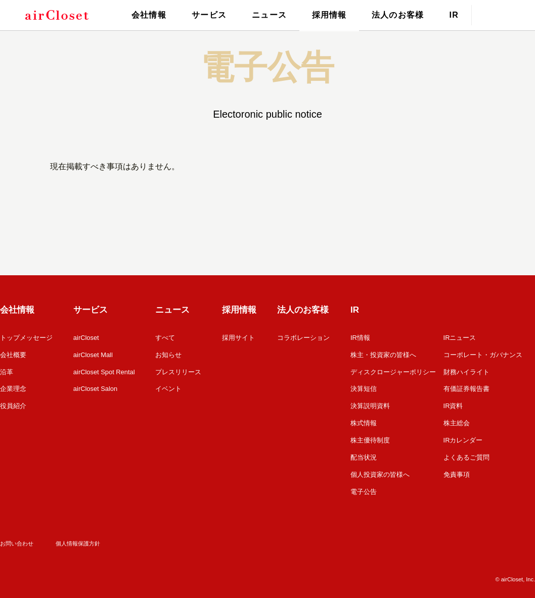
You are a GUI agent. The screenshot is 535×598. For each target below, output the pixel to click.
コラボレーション (303, 337)
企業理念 (13, 387)
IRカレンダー (463, 437)
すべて (165, 337)
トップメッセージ (26, 337)
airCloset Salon (95, 387)
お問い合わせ (16, 539)
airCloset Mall (93, 354)
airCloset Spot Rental (104, 371)
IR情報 (360, 337)
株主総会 (456, 421)
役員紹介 (13, 404)
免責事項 (456, 471)
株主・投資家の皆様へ (383, 354)
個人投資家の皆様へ (380, 471)
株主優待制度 (370, 437)
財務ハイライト (466, 371)
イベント (169, 387)
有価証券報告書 (466, 387)
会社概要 (13, 354)
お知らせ (169, 354)
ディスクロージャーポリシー (393, 371)
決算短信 (363, 387)
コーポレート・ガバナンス (482, 354)
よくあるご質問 (466, 454)
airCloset (86, 337)
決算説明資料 (370, 404)
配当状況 (363, 454)
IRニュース (459, 337)
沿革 (6, 371)
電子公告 (363, 487)
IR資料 (453, 404)
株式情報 (363, 421)
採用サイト (238, 337)
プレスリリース (179, 371)
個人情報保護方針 (78, 539)
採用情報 (328, 15)
